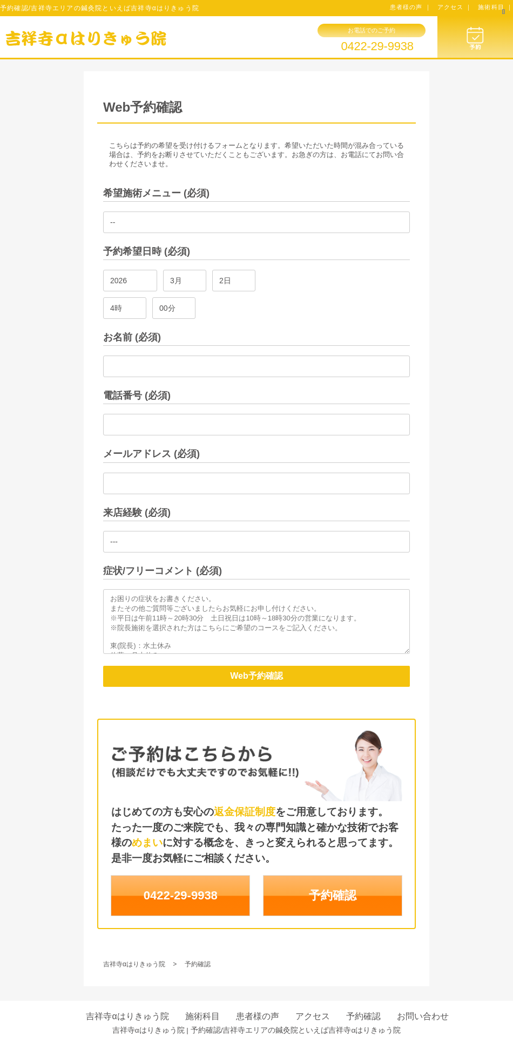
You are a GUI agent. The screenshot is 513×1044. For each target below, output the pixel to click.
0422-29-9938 (377, 46)
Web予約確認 (256, 675)
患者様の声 (257, 1016)
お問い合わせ (423, 1016)
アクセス (312, 1016)
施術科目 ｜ (495, 7)
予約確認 (332, 895)
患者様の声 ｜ (410, 7)
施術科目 (202, 1016)
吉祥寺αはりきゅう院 (127, 1016)
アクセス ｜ (455, 7)
